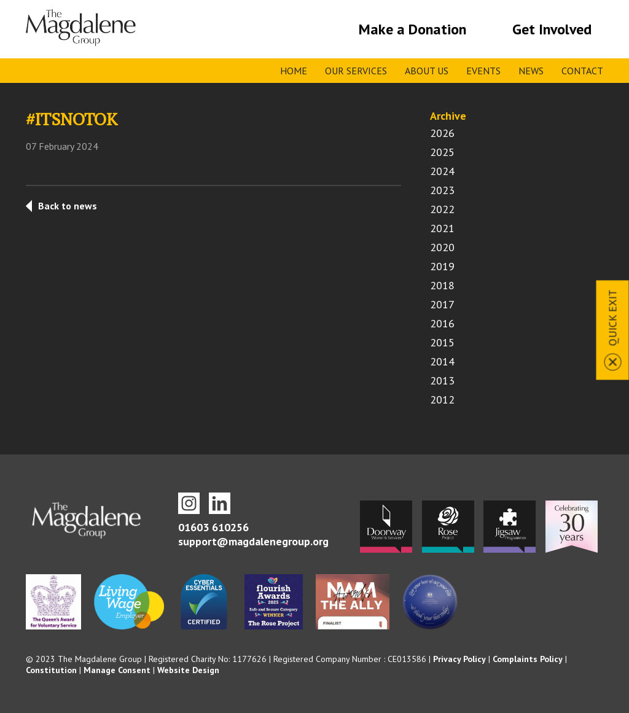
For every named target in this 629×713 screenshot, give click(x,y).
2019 (442, 266)
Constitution (51, 670)
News (531, 70)
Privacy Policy (459, 658)
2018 (442, 285)
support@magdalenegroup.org (253, 541)
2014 (442, 361)
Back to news (67, 206)
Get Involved (552, 29)
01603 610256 (213, 527)
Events (483, 70)
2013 (442, 380)
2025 (442, 152)
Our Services (356, 70)
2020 (442, 247)
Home (293, 70)
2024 (442, 171)
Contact (582, 70)
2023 (442, 190)
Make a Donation (412, 29)
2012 (442, 399)
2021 (442, 228)
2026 (442, 133)
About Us (426, 70)
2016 (442, 323)
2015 (442, 342)
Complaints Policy (528, 658)
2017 (442, 304)
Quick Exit (613, 317)
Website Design (188, 670)
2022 (442, 209)
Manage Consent (117, 670)
